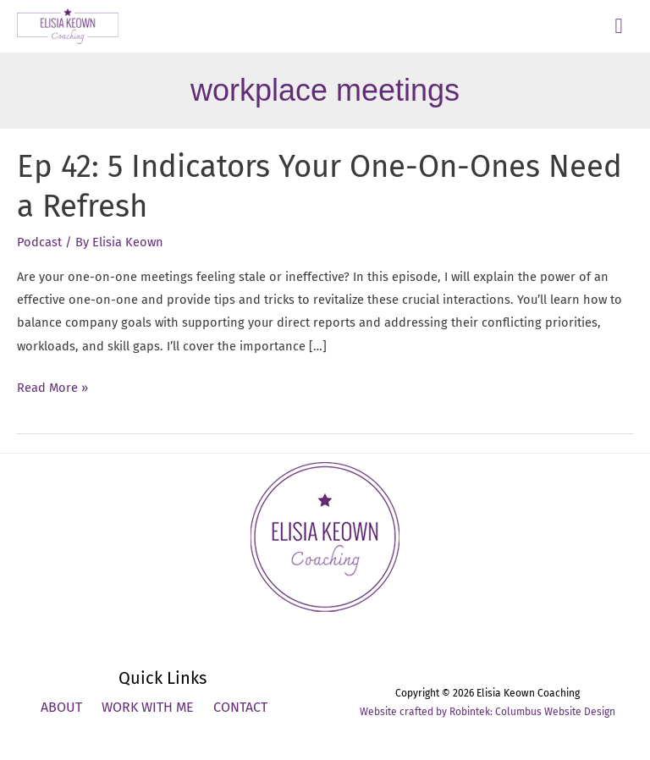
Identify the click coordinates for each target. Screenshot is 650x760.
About (61, 707)
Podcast (39, 242)
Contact (240, 707)
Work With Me (148, 707)
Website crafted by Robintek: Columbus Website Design (487, 712)
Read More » (52, 388)
